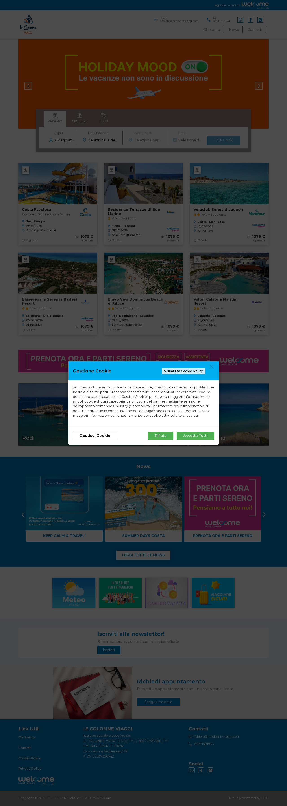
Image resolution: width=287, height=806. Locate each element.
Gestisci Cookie (95, 436)
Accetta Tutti (195, 436)
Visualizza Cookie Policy (183, 371)
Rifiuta (161, 436)
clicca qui (190, 415)
